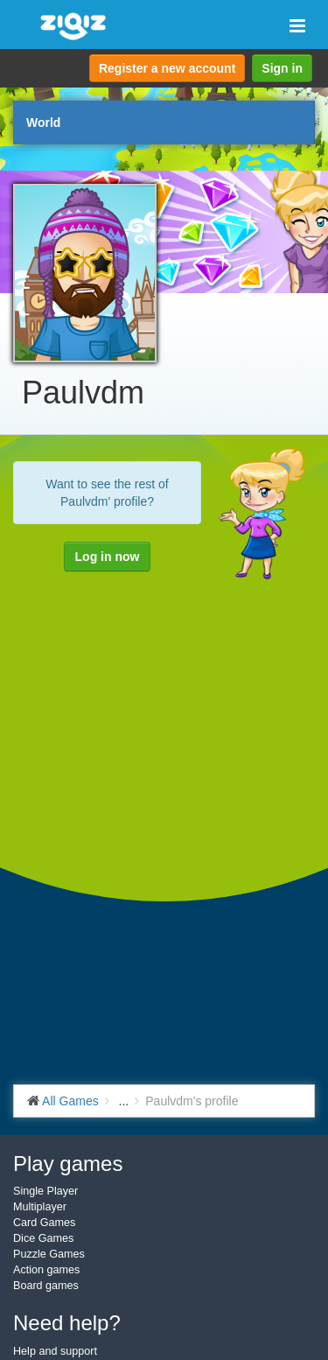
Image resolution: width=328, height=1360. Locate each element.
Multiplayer (39, 1207)
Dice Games (43, 1238)
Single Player (45, 1191)
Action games (46, 1270)
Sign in (282, 68)
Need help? (67, 1323)
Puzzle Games (49, 1254)
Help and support (55, 1351)
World (43, 123)
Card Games (44, 1222)
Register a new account (167, 68)
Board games (46, 1285)
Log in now (107, 557)
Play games (67, 1163)
